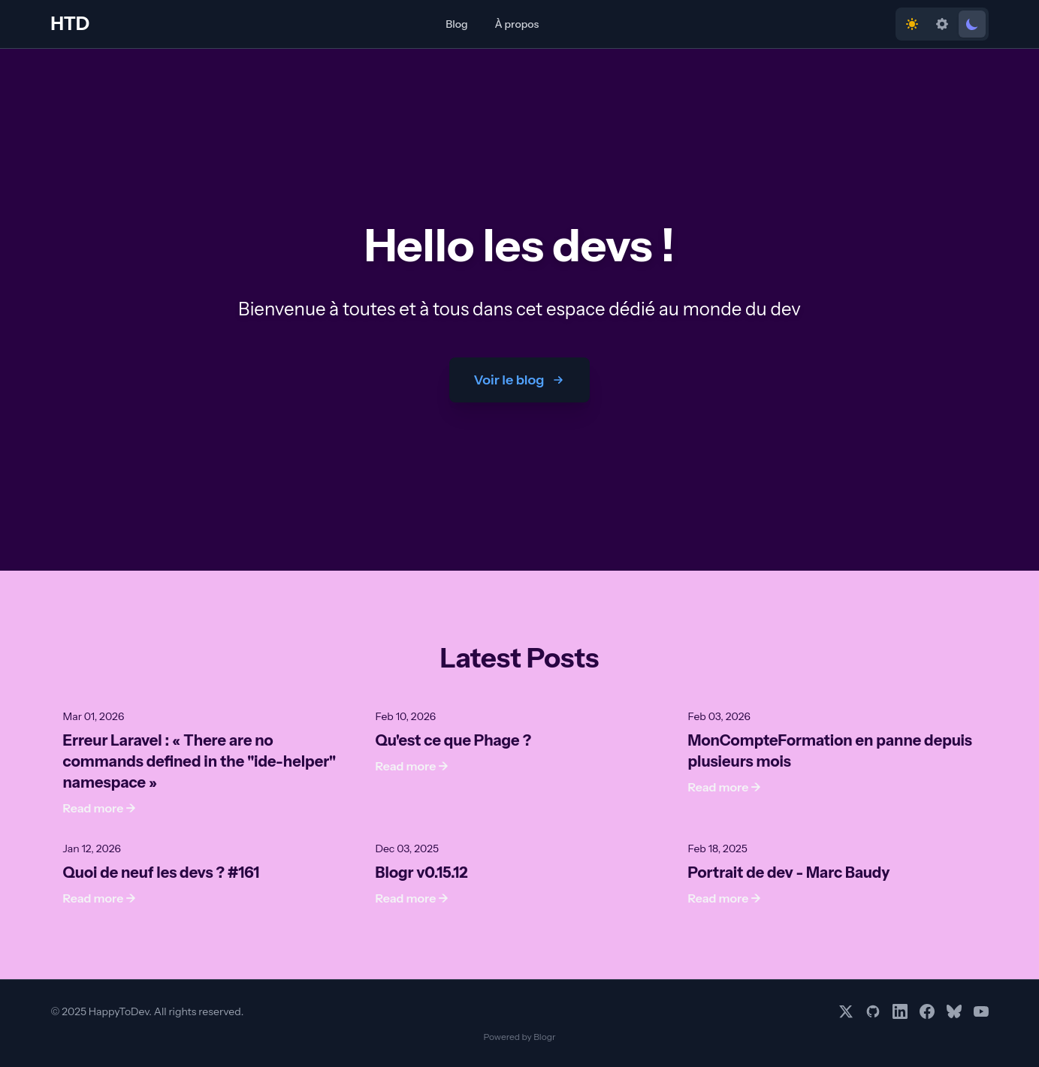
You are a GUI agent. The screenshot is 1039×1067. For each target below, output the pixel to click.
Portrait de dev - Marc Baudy (789, 873)
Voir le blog (519, 380)
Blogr (544, 1036)
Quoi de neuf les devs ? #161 (161, 873)
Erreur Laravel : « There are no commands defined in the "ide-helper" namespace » (200, 761)
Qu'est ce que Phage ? (454, 740)
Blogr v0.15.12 (422, 873)
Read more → (100, 807)
